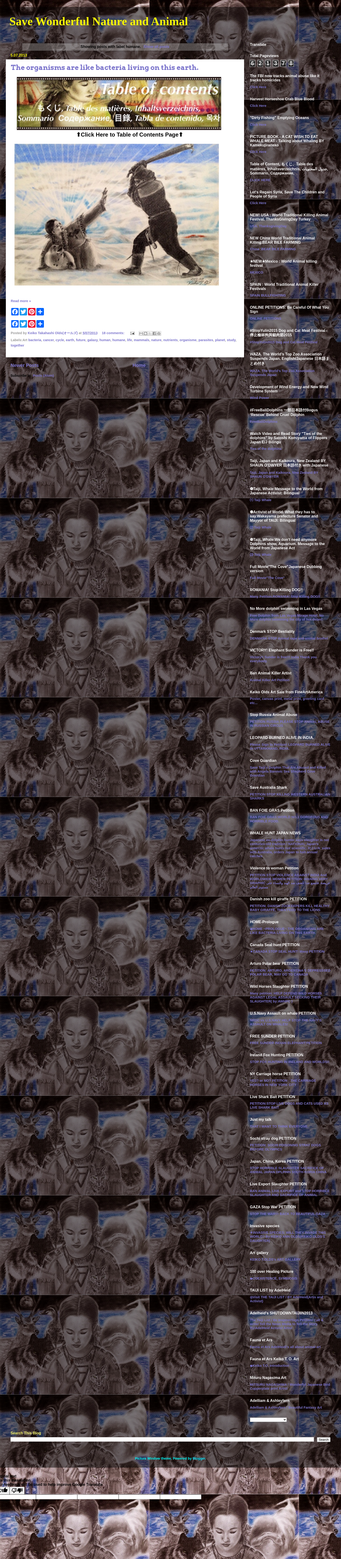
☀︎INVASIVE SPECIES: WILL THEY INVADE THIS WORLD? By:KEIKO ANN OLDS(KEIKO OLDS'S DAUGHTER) (288, 1237)
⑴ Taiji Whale (260, 500)
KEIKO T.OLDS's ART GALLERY (275, 1259)
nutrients (170, 340)
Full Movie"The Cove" (267, 578)
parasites (206, 340)
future (80, 340)
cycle (60, 340)
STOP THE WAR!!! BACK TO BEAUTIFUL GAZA (287, 1214)
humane (118, 340)
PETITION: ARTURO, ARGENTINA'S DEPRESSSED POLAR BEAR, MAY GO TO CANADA (290, 972)
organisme (188, 340)
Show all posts (156, 47)
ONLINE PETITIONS (265, 318)
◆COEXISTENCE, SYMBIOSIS (273, 1278)
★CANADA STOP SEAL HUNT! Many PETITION (287, 951)
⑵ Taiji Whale (260, 527)
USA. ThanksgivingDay (268, 226)
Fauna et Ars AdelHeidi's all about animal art (285, 1347)
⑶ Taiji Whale (260, 555)
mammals (141, 340)
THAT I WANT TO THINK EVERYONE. (279, 1126)
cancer (48, 340)
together (17, 345)
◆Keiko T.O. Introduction (269, 1365)
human (104, 340)
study (231, 340)
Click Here (258, 87)
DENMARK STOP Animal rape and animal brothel (289, 638)
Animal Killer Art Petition (269, 680)
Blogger (199, 1458)
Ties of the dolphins (266, 449)
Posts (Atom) (43, 375)
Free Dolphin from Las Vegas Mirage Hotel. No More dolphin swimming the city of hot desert (287, 617)
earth (70, 340)
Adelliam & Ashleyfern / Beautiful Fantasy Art (286, 1407)
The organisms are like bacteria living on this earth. (105, 67)
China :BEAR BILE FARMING (273, 249)
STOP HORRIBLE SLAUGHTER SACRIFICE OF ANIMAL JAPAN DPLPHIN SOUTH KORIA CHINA (288, 1170)
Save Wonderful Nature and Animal (98, 21)
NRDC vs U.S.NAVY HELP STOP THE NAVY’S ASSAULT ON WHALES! (285, 1022)
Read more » (21, 301)
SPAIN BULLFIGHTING (268, 295)
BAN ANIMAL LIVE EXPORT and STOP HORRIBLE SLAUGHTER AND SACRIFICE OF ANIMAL (290, 1193)
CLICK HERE (260, 180)
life (129, 340)
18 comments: (113, 333)
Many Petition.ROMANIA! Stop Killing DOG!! (285, 596)
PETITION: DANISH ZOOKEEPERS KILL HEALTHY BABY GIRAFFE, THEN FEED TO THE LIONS (290, 908)
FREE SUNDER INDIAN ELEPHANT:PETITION (286, 1043)
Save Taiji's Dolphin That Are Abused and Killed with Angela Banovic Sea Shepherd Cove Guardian (288, 772)
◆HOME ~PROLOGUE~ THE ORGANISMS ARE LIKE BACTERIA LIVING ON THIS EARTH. (287, 931)
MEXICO (256, 272)
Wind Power (259, 398)
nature (156, 340)
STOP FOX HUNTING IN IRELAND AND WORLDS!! (289, 1062)
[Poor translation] (17, 1490)
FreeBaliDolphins (263, 421)
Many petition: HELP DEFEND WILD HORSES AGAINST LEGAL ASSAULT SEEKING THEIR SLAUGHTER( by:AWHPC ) (286, 997)
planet (220, 340)
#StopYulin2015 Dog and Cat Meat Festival (284, 342)
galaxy (92, 340)
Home (139, 365)
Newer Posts (25, 365)
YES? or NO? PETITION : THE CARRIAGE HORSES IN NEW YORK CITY (283, 1082)
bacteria (34, 340)
